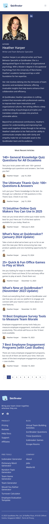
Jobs (28, 463)
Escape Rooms (33, 444)
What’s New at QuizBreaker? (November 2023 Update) (22, 289)
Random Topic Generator (8, 471)
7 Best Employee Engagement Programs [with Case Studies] (23, 346)
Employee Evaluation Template (11, 499)
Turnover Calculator (11, 493)
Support (5, 437)
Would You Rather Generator (10, 488)
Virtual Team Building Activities (36, 426)
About (29, 459)
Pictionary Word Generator (9, 464)
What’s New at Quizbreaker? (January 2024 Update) (22, 235)
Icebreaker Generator (12, 459)
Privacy (31, 518)
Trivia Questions (33, 436)
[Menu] (45, 6)
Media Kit (30, 467)
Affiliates (6, 441)
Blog (28, 421)
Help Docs (6, 433)
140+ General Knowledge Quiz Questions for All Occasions (23, 158)
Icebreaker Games (34, 440)
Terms (24, 518)
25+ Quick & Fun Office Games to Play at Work (23, 263)
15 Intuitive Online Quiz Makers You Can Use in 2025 (22, 209)
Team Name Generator (7, 477)
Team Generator (9, 483)
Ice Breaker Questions (36, 432)
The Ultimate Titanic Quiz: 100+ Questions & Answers (24, 184)
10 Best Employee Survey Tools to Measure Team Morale (24, 317)
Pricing (5, 425)
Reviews (5, 429)
